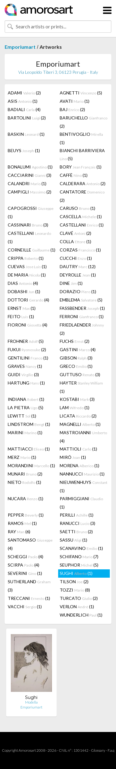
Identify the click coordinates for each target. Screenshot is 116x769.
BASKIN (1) (26, 134)
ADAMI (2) (24, 92)
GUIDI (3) (23, 374)
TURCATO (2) (79, 598)
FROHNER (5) (26, 341)
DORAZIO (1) (78, 291)
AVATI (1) (74, 101)
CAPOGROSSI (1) (31, 212)
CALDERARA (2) (82, 183)
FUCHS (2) (74, 341)
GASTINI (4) (78, 349)
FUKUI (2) (27, 349)
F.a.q (111, 750)
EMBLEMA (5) (81, 299)
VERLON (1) (77, 606)
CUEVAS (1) (27, 266)
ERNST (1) (22, 308)
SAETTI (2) (76, 531)
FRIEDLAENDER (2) (82, 329)
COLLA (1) (75, 241)
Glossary (98, 750)
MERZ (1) (22, 457)
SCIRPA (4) (23, 564)
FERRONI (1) (82, 316)
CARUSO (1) (77, 208)
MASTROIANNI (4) (83, 436)
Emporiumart (20, 47)
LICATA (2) (78, 415)
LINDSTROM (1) (29, 424)
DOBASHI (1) (24, 291)
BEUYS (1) (24, 150)
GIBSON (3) (76, 357)
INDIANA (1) (26, 399)
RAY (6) (19, 531)
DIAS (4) (23, 283)
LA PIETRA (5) (25, 407)
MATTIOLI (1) (78, 448)
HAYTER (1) (81, 387)
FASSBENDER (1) (82, 308)
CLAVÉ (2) (75, 233)
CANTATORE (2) (82, 196)
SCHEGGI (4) (25, 556)
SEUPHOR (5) (79, 564)
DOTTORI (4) (28, 299)
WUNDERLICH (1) (81, 614)
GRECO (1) (76, 366)
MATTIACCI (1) (29, 448)
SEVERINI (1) (25, 573)
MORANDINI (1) (31, 465)
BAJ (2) (72, 109)
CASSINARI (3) (28, 224)
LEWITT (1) (22, 415)
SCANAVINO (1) (81, 548)
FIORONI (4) (27, 324)
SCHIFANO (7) (79, 556)
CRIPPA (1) (26, 258)
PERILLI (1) (76, 515)
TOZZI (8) (75, 589)
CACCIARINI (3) (29, 175)
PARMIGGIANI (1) (81, 502)
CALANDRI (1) (27, 183)
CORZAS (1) (80, 249)
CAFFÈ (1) (74, 175)
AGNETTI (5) (81, 92)
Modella (31, 702)
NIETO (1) (24, 482)
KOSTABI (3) (77, 399)
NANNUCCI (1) (82, 473)
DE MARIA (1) (27, 274)
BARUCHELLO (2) (83, 122)
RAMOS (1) (22, 523)
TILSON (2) (74, 581)
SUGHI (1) (76, 573)
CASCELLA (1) (81, 216)
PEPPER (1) (26, 515)
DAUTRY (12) (78, 266)
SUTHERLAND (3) (29, 585)
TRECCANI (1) (29, 598)
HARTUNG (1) (26, 382)
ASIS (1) (22, 101)
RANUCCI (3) (77, 523)
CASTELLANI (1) (82, 224)
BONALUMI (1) (30, 166)
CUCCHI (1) (76, 258)
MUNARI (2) (25, 473)
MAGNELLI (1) (80, 424)
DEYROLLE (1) (78, 274)
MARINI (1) (25, 432)
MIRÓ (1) (73, 457)
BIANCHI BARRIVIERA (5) (82, 154)
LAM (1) (74, 407)
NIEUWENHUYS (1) (83, 486)
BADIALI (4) (24, 109)
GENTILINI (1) (28, 357)
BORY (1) (80, 166)
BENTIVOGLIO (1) (81, 138)
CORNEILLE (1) (31, 249)
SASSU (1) (73, 539)
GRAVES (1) (25, 366)
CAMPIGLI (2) (29, 191)
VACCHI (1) (25, 606)
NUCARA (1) (25, 498)
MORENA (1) (79, 465)
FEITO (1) (21, 316)
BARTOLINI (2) (27, 117)
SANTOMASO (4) (30, 544)
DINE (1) (71, 283)
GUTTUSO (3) (80, 374)
